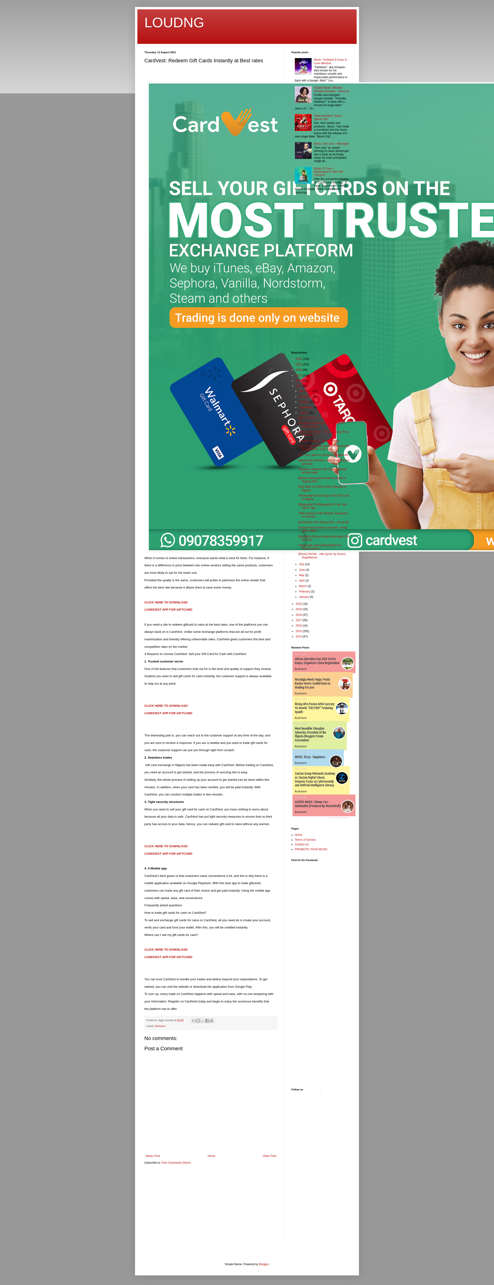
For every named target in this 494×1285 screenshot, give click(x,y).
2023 (299, 375)
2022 (299, 380)
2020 (299, 604)
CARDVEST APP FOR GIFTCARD (168, 609)
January (304, 597)
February (305, 591)
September (306, 407)
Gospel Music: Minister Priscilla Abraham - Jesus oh (331, 89)
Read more (301, 668)
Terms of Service (305, 839)
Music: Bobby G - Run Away (315, 417)
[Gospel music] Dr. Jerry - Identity (319, 440)
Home (211, 1156)
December (306, 391)
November (306, 396)
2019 (299, 609)
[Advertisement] (305, 273)
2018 (299, 614)
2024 (299, 369)
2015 (299, 631)
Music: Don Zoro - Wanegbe (331, 143)
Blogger (263, 1264)
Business (160, 1026)
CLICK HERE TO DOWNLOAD (166, 602)
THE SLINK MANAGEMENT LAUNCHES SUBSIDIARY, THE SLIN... (324, 448)
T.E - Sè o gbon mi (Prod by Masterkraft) (323, 455)
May (302, 575)
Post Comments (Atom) (176, 1162)
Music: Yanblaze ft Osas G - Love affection (331, 61)
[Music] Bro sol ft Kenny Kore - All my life (323, 522)
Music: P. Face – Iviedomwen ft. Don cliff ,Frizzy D (328, 172)
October (304, 401)
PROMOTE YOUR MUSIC (311, 849)
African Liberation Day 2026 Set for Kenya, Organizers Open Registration (317, 661)
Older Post (269, 1156)
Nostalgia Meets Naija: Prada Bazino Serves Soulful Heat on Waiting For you (312, 683)
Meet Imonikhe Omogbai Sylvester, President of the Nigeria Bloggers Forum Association (310, 734)
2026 (299, 359)
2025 (299, 364)
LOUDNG (174, 22)
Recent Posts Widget (338, 817)
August (304, 412)
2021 (299, 386)
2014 (299, 636)
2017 (299, 620)
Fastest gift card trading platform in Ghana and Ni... (319, 547)
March (303, 586)
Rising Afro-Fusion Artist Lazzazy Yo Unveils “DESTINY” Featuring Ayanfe (314, 708)
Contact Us (302, 844)
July (302, 564)
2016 (299, 625)
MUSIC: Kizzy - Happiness (310, 757)
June (302, 569)
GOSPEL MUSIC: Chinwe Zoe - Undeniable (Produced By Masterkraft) (318, 804)
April (302, 580)
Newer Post (153, 1156)
